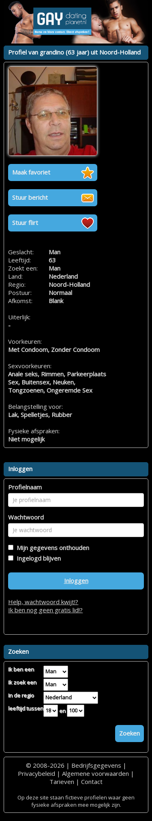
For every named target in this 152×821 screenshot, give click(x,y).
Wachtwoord (26, 517)
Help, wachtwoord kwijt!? (43, 602)
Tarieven (61, 781)
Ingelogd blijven (37, 558)
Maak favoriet (31, 172)
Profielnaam (25, 487)
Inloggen (76, 580)
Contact (92, 781)
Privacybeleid (36, 773)
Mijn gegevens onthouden (51, 548)
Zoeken (129, 733)
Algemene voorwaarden (95, 773)
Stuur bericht (30, 197)
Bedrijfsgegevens (96, 765)
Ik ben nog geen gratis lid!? (45, 610)
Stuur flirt (25, 222)
